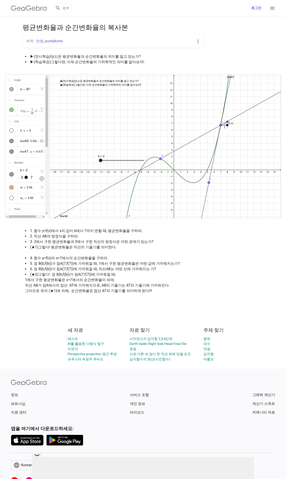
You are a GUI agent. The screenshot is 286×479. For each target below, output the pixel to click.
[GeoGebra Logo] (29, 8)
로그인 (256, 8)
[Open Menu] (272, 8)
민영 (39, 41)
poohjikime (54, 41)
